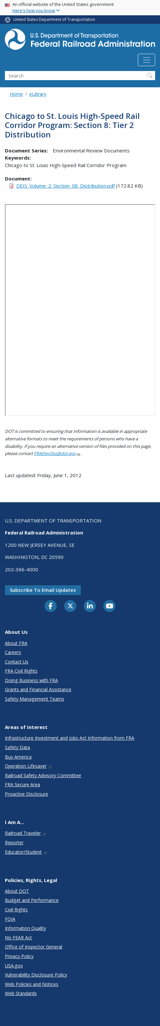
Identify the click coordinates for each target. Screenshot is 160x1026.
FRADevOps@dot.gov (57, 453)
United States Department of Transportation (54, 19)
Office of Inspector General (33, 947)
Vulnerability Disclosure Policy (36, 975)
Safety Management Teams (34, 699)
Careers (13, 652)
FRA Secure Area (22, 784)
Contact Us (16, 662)
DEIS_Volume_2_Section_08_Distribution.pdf (65, 185)
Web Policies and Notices (31, 984)
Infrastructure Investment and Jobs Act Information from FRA (69, 738)
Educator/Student (26, 852)
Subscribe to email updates (43, 590)
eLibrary (37, 94)
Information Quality (25, 928)
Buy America (18, 757)
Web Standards (21, 993)
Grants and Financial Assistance (38, 689)
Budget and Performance (32, 900)
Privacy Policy (19, 956)
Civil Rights (16, 909)
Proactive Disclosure (26, 794)
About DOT (17, 891)
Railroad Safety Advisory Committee (43, 775)
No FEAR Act (18, 937)
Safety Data (17, 747)
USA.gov (14, 965)
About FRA (16, 643)
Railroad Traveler (26, 833)
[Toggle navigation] (146, 60)
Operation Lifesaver (28, 766)
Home (16, 94)
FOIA (10, 919)
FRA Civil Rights (21, 671)
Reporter (14, 842)
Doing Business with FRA (31, 680)
